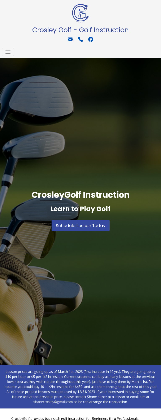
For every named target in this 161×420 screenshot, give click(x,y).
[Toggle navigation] (8, 52)
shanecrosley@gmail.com (53, 401)
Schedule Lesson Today (80, 226)
